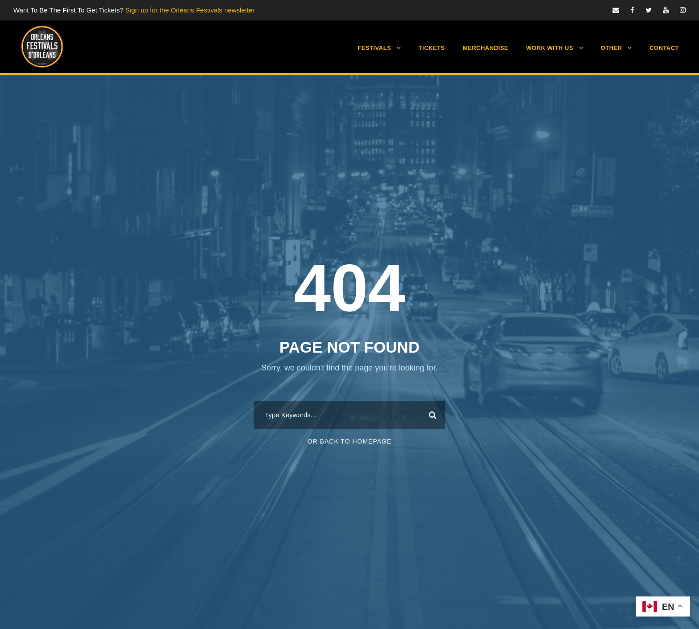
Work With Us (549, 48)
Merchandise (485, 48)
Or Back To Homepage (350, 441)
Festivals (374, 48)
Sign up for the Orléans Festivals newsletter (190, 10)
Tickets (432, 48)
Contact (664, 48)
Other (611, 48)
